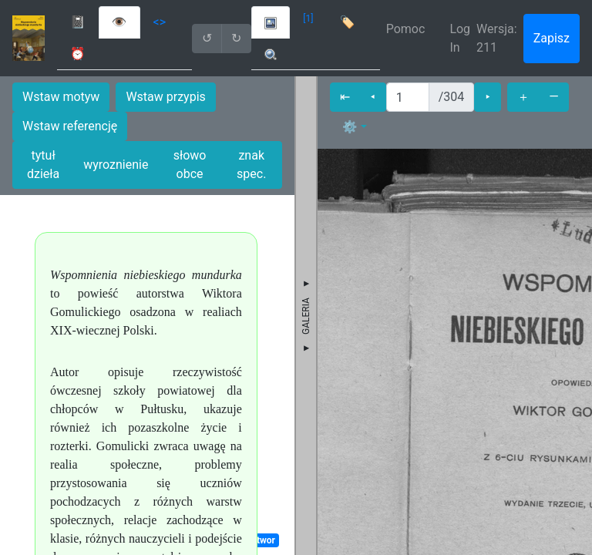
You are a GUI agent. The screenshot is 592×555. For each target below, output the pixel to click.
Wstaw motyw (60, 96)
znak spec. (251, 164)
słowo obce (190, 164)
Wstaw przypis (165, 96)
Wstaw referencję (69, 126)
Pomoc (406, 29)
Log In (459, 38)
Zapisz (551, 38)
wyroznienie (115, 164)
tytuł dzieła (43, 164)
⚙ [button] (350, 126)
